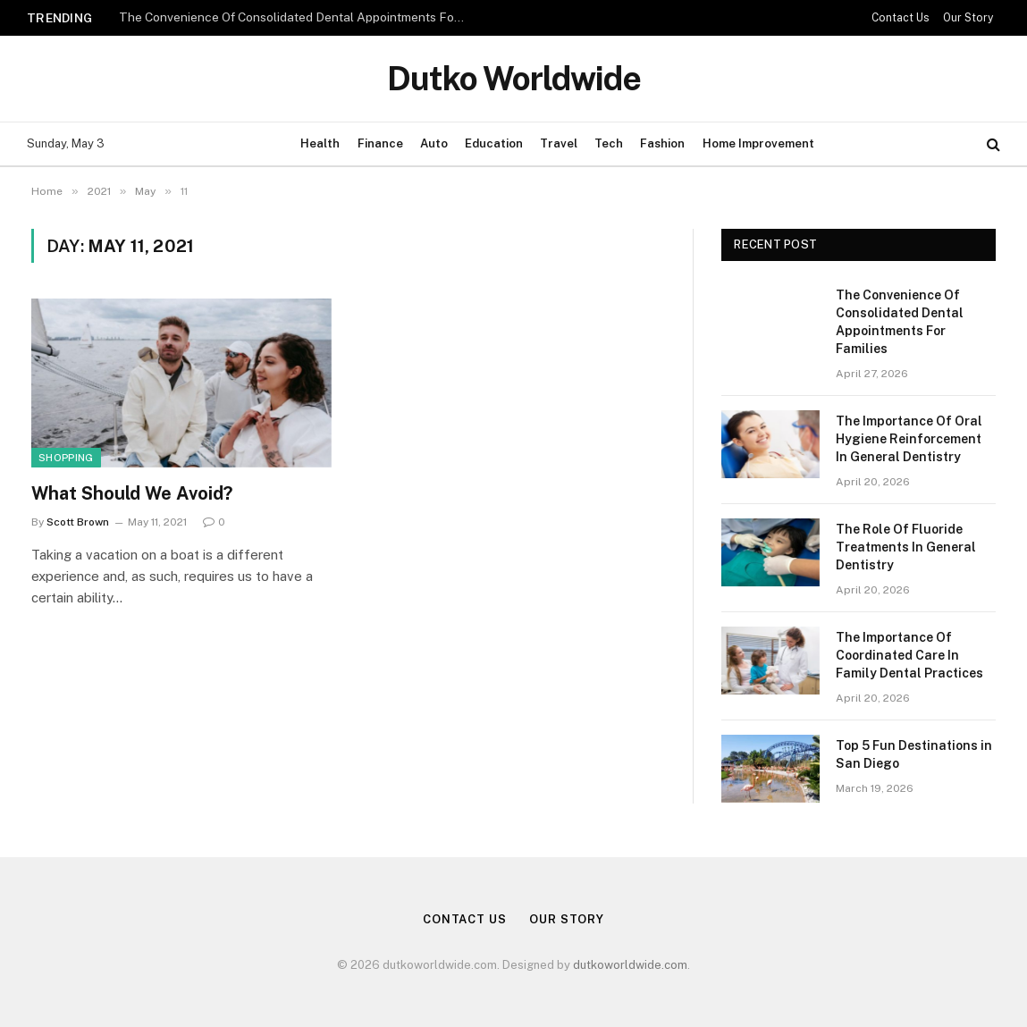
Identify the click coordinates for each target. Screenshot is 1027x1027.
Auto (434, 143)
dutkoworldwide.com (630, 965)
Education (494, 143)
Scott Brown (77, 522)
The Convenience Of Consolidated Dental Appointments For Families (297, 17)
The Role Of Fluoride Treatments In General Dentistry (906, 547)
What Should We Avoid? (131, 493)
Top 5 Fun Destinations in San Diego (914, 754)
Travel (558, 143)
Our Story (968, 18)
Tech (608, 143)
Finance (380, 143)
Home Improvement (758, 143)
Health (320, 143)
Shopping (66, 457)
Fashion (662, 143)
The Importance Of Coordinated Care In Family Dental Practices (909, 655)
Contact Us (900, 18)
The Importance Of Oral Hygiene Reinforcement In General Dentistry (909, 439)
